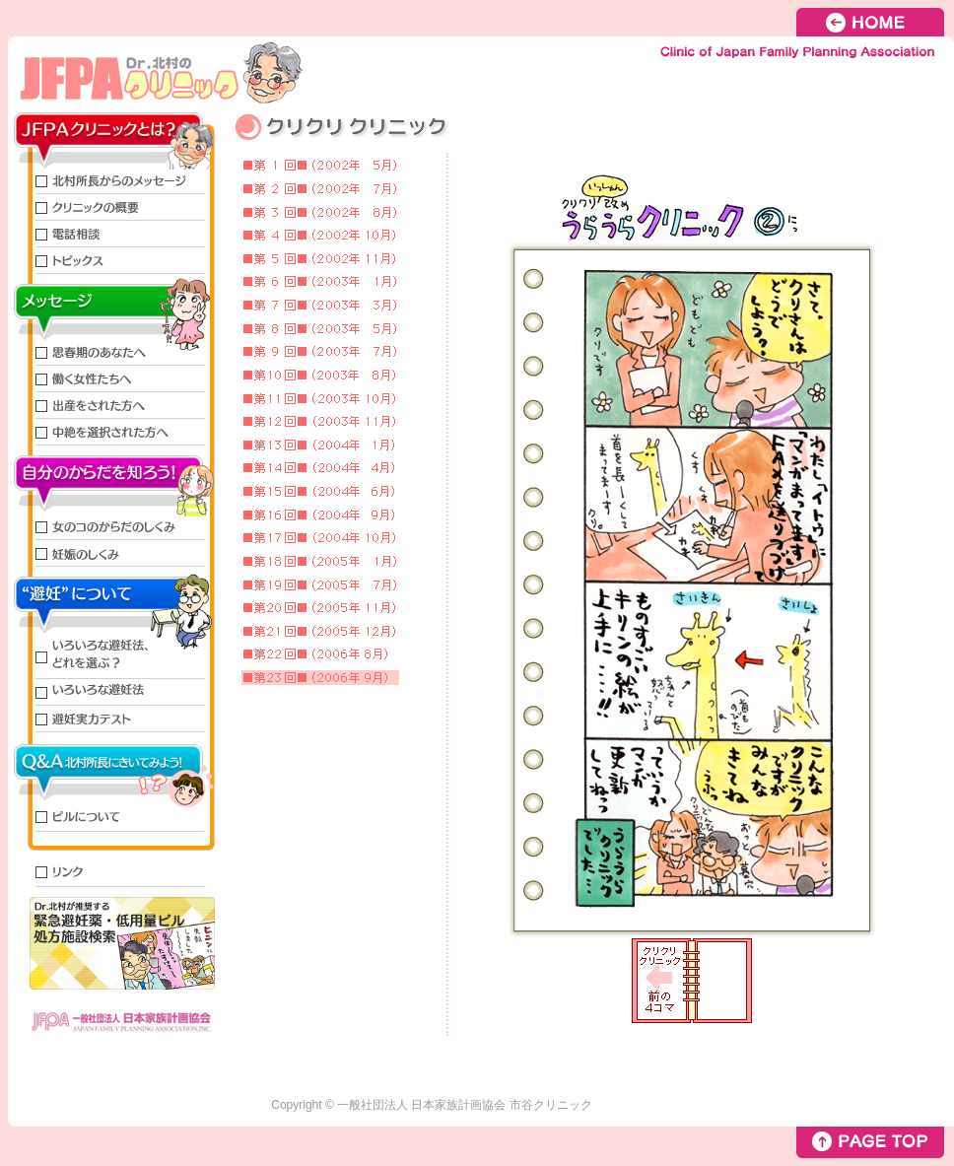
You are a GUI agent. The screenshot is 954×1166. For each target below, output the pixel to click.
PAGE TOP (870, 1142)
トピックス (111, 260)
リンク (111, 873)
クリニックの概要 (111, 207)
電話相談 (111, 234)
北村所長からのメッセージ (111, 181)
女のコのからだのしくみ (111, 527)
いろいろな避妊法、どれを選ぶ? (111, 656)
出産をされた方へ (111, 405)
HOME (875, 22)
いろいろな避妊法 (111, 692)
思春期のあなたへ (111, 352)
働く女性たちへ (111, 379)
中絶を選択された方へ (111, 432)
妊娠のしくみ (111, 553)
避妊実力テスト (111, 719)
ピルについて (111, 818)
